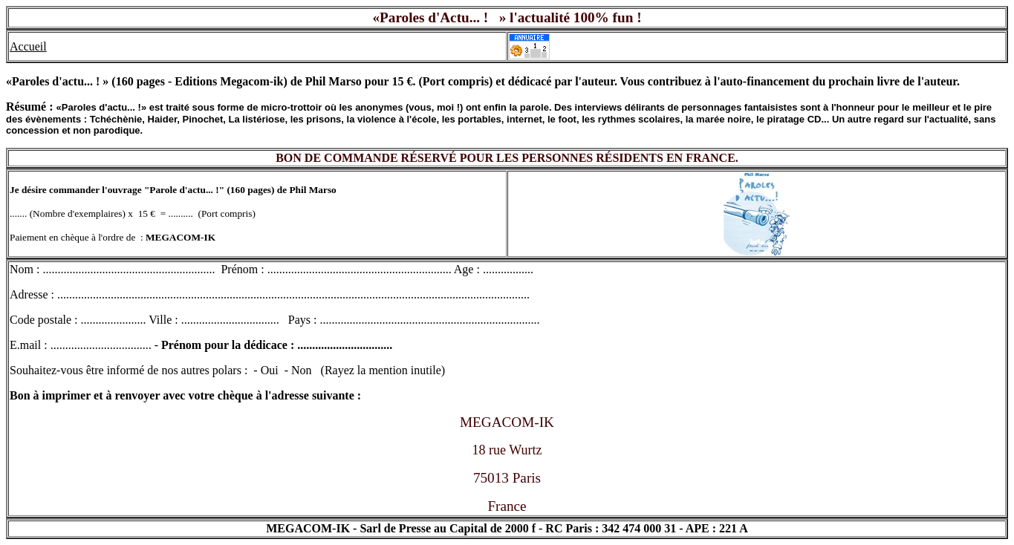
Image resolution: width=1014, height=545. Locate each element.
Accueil (28, 46)
